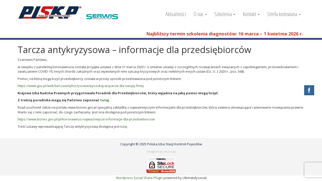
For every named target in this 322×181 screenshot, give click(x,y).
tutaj (104, 100)
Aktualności (176, 14)
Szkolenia (225, 14)
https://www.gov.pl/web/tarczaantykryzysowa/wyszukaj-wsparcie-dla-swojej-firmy (81, 85)
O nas (200, 14)
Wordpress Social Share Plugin (140, 177)
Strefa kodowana (284, 14)
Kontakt (251, 14)
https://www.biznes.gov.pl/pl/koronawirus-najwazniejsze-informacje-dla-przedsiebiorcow (86, 119)
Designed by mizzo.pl (161, 151)
